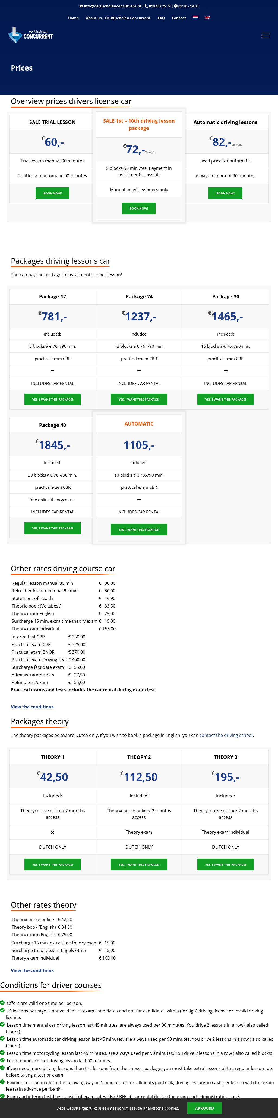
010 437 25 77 (159, 6)
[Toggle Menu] (266, 35)
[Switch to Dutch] (195, 18)
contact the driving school (226, 735)
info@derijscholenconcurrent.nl (112, 6)
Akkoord (204, 1108)
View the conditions (32, 707)
